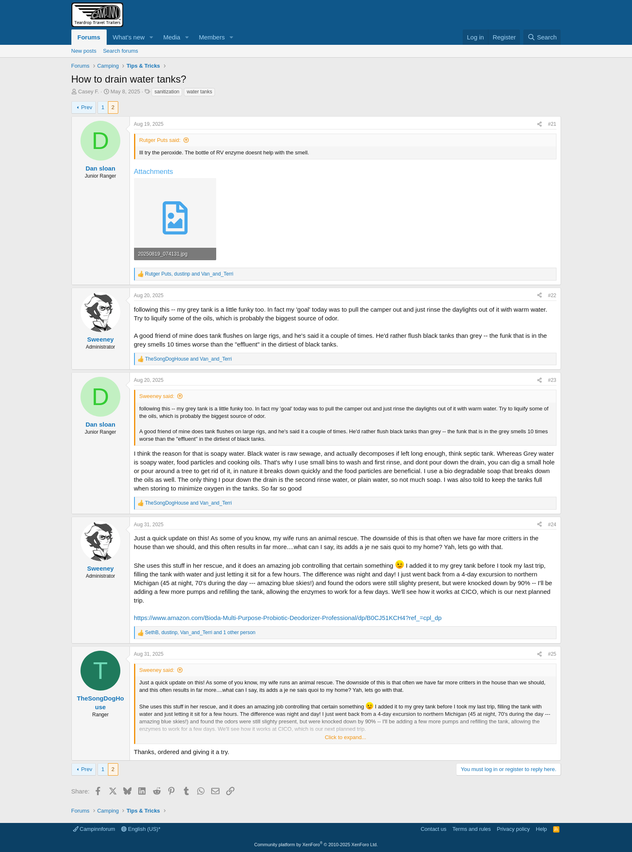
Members (212, 37)
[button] (151, 37)
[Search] (542, 37)
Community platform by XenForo (316, 844)
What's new (129, 37)
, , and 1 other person (200, 632)
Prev (86, 107)
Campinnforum (94, 829)
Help (541, 829)
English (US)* (141, 829)
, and (189, 274)
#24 (552, 524)
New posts (84, 51)
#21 (552, 124)
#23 (552, 380)
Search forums (120, 51)
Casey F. (88, 91)
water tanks (199, 92)
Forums (89, 37)
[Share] (539, 124)
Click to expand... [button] (345, 737)
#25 (552, 654)
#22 (552, 295)
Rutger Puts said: (160, 140)
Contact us (434, 829)
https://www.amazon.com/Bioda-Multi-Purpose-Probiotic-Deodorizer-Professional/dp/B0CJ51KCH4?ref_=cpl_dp (288, 617)
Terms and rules (471, 829)
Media (171, 37)
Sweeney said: (157, 396)
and (188, 359)
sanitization (166, 92)
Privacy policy (513, 829)
